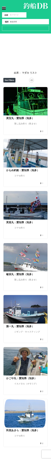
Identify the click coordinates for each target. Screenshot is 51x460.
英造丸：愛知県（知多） (20, 222)
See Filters (9, 80)
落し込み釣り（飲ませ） (26, 123)
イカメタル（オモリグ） (26, 384)
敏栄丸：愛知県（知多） (20, 274)
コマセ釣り (19, 176)
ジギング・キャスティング (27, 332)
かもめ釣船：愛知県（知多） (22, 170)
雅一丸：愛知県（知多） (20, 326)
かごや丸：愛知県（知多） (21, 378)
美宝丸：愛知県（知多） (20, 118)
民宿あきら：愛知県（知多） (22, 430)
